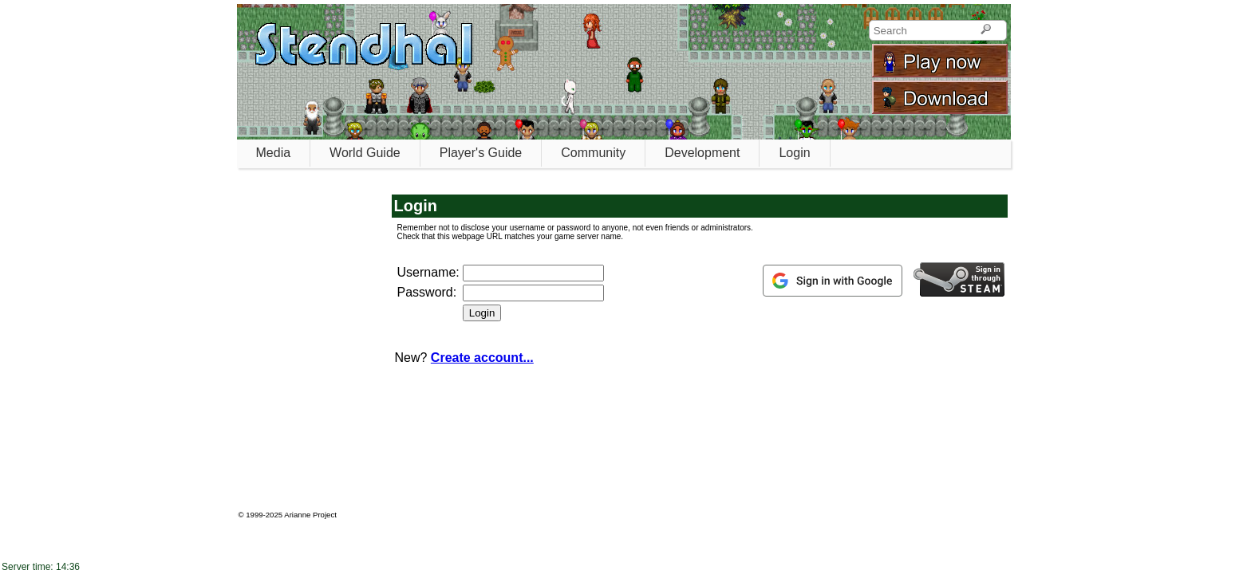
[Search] (986, 30)
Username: (428, 272)
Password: (427, 292)
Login (794, 152)
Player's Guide (481, 152)
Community (593, 152)
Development (702, 152)
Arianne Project (310, 514)
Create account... (482, 357)
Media (273, 152)
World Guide (365, 152)
